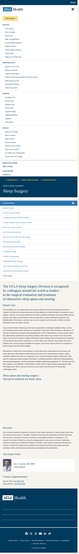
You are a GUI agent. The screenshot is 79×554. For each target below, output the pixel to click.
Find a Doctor (9, 29)
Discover (6, 128)
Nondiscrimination (38, 540)
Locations (6, 93)
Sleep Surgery (7, 276)
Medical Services (10, 46)
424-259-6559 (19, 484)
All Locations (9, 122)
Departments (12, 180)
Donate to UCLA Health (12, 146)
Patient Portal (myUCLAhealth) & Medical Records (21, 77)
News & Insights (10, 135)
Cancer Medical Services (13, 50)
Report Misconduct (52, 540)
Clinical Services (49, 180)
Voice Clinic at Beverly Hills (12, 232)
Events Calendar (10, 142)
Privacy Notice (24, 540)
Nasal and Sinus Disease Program (14, 247)
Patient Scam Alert (11, 88)
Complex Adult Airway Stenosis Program (16, 218)
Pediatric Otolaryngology (11, 256)
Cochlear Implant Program (11, 213)
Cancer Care (9, 108)
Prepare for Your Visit (12, 66)
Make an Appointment (12, 39)
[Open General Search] (72, 2)
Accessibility (65, 540)
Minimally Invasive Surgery (11, 242)
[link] (26, 533)
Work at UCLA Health (12, 149)
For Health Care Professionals (15, 153)
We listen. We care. (39, 543)
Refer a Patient (8, 166)
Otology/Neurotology (9, 251)
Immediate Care (10, 97)
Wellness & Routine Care (13, 57)
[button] (39, 163)
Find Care (6, 25)
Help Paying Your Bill (12, 81)
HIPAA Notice (12, 540)
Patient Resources (9, 62)
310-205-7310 (18, 481)
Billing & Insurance (11, 70)
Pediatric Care (9, 104)
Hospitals (8, 118)
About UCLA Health (11, 132)
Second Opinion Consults (13, 43)
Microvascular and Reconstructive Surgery (17, 237)
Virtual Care (9, 36)
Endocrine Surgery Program (12, 227)
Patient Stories (10, 139)
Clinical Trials (9, 53)
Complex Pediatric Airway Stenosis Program (17, 222)
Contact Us (6, 175)
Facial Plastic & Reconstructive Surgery (16, 271)
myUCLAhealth (8, 171)
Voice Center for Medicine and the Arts (15, 266)
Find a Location (10, 32)
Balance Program (8, 208)
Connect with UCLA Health (13, 156)
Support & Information (12, 74)
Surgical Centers (10, 111)
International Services (12, 84)
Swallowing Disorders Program (13, 261)
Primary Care (9, 101)
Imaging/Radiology (11, 115)
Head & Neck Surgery (30, 180)
